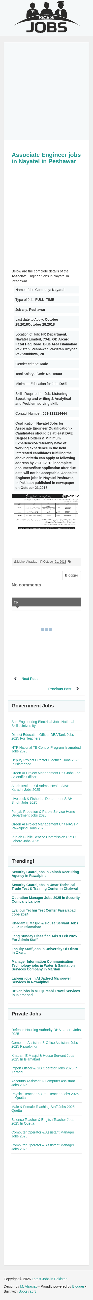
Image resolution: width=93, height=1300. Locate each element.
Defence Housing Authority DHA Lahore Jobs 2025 (46, 1031)
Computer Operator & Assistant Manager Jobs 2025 (42, 1134)
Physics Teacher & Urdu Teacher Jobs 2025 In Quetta (45, 1096)
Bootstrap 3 (27, 1291)
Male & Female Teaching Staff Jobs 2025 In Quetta (44, 1108)
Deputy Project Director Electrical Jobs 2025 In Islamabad (45, 762)
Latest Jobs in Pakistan (49, 1279)
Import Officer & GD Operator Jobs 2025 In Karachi (44, 1070)
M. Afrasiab (28, 1286)
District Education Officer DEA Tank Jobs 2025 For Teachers (42, 736)
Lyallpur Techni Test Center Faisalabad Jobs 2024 (44, 912)
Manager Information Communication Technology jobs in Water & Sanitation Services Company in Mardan (43, 965)
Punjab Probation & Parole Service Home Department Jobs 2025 (43, 813)
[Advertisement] (46, 91)
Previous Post (59, 689)
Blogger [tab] (71, 575)
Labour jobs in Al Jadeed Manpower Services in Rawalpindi (41, 980)
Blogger (78, 1286)
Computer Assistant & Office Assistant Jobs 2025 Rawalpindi (44, 1044)
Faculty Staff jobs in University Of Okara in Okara (45, 951)
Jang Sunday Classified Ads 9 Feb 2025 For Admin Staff (44, 938)
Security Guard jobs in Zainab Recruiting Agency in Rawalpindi (45, 874)
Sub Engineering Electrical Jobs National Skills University (42, 723)
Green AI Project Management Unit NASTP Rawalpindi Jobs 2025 (44, 826)
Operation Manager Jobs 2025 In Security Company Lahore (46, 899)
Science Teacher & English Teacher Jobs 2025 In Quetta (42, 1121)
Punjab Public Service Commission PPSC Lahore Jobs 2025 (43, 839)
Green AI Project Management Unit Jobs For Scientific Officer (45, 775)
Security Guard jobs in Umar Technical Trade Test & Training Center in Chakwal (45, 887)
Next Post (30, 679)
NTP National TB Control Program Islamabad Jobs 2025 (46, 749)
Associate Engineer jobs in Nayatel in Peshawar (46, 158)
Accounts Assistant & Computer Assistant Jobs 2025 (43, 1083)
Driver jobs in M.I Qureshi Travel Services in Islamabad (46, 993)
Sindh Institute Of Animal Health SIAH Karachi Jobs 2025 (40, 788)
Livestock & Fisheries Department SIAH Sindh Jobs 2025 (41, 800)
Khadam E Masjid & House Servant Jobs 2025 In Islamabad (45, 925)
